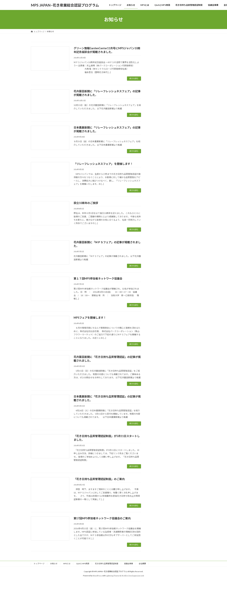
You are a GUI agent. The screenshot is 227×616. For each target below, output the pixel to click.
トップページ (39, 563)
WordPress (97, 576)
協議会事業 (128, 563)
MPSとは (66, 563)
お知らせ (53, 563)
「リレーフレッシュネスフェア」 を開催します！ (103, 163)
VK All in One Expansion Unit (132, 576)
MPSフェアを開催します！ (90, 317)
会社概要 (142, 563)
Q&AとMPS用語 (82, 563)
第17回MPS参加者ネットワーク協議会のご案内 (102, 518)
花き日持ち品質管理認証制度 (106, 563)
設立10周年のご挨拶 (86, 203)
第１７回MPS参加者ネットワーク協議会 (98, 278)
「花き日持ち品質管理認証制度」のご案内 (99, 479)
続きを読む (134, 78)
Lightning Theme (112, 576)
